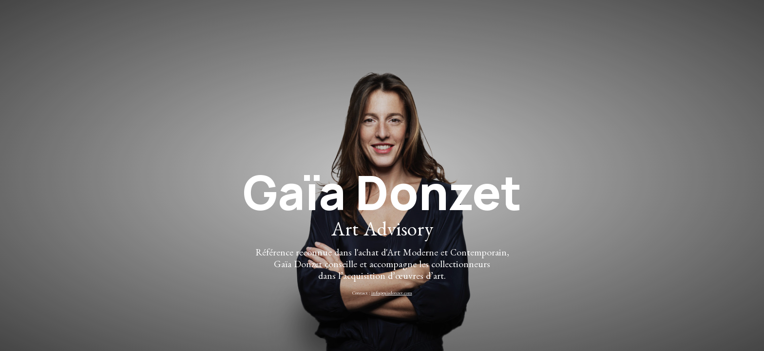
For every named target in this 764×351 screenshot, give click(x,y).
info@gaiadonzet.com (391, 294)
